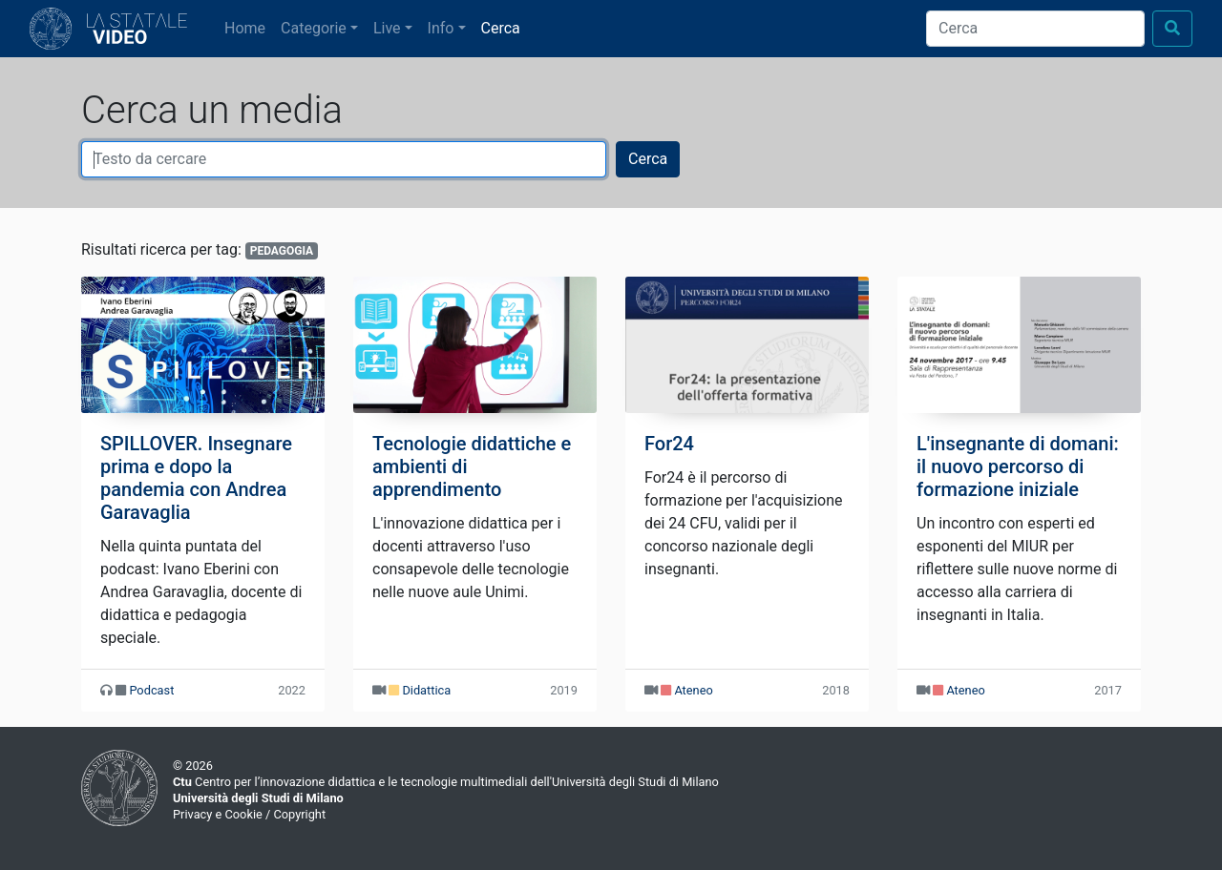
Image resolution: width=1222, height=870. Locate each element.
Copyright (299, 814)
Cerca (500, 28)
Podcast (151, 690)
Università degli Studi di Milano (258, 798)
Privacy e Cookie (218, 814)
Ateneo (693, 690)
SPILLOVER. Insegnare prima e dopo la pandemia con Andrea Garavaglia (196, 478)
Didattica (426, 690)
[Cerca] (1035, 28)
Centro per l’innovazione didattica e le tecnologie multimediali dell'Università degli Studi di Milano (446, 782)
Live (387, 28)
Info (441, 28)
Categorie (314, 28)
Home (248, 26)
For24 (669, 443)
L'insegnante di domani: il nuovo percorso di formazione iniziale (1017, 466)
